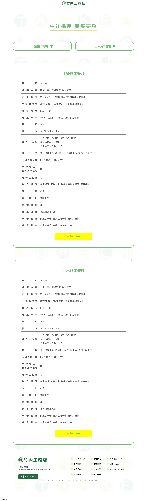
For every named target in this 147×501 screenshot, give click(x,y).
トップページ (79, 459)
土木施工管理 (105, 46)
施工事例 (77, 464)
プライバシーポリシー (119, 469)
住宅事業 (97, 474)
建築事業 (97, 464)
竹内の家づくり (116, 459)
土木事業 (97, 469)
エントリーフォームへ (73, 236)
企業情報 (77, 469)
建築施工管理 (43, 46)
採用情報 (77, 474)
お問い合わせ (115, 464)
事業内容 (97, 459)
